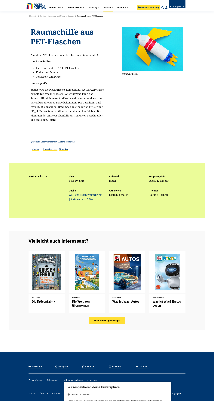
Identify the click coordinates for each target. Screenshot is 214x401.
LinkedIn (115, 366)
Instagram (62, 366)
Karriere (32, 393)
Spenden (68, 393)
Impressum (92, 380)
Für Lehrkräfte (120, 393)
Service (43, 16)
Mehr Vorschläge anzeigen (107, 320)
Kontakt (56, 393)
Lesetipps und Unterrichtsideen (61, 16)
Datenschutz (53, 380)
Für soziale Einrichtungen (143, 393)
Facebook (88, 366)
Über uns (44, 393)
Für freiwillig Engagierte (170, 393)
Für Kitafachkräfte (101, 393)
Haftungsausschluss (73, 380)
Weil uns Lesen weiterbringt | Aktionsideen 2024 (53, 142)
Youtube (142, 366)
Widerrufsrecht (36, 380)
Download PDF (50, 149)
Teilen (35, 149)
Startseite (33, 16)
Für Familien (82, 393)
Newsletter (36, 366)
